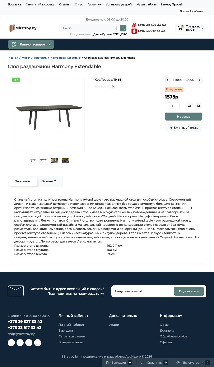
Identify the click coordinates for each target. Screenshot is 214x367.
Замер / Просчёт (172, 4)
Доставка (14, 4)
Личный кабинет (192, 11)
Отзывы (64, 4)
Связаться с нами (72, 336)
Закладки (66, 330)
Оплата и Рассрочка (40, 4)
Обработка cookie (173, 336)
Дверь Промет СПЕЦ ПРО (110, 34)
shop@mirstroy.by (21, 334)
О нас (79, 4)
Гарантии (94, 4)
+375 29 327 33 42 (148, 25)
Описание (21, 181)
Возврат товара (71, 342)
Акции (114, 325)
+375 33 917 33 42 (148, 31)
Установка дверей (119, 4)
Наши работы (146, 4)
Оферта (166, 342)
